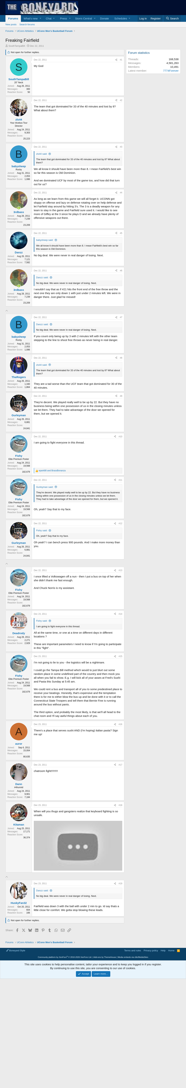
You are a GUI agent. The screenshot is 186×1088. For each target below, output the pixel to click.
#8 (121, 358)
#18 (120, 856)
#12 (120, 523)
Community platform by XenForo (65, 1059)
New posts (11, 24)
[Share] (116, 60)
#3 (121, 147)
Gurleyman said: (44, 487)
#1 (121, 60)
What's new (31, 18)
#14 (120, 665)
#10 (120, 436)
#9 (121, 396)
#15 (120, 707)
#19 (120, 985)
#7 (121, 317)
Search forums (27, 24)
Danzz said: (42, 277)
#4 (121, 192)
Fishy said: (41, 530)
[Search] (172, 18)
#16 (120, 775)
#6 (121, 270)
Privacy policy (151, 1052)
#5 (121, 233)
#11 (120, 480)
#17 (120, 815)
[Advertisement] (63, 590)
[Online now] (19, 208)
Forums (13, 18)
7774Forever (171, 70)
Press (63, 18)
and (52, 470)
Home (171, 1052)
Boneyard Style (15, 1052)
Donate (104, 18)
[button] (40, 18)
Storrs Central (83, 18)
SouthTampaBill (17, 46)
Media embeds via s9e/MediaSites (133, 1059)
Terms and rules (132, 1052)
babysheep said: (44, 240)
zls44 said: (41, 153)
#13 (120, 621)
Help (163, 1052)
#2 (121, 100)
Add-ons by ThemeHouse (105, 1059)
